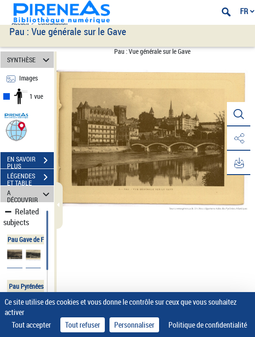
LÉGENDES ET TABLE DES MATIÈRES (30, 178)
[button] (16, 129)
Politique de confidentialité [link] (207, 325)
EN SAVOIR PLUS (30, 161)
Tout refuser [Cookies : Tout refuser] (82, 325)
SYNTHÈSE (29, 59)
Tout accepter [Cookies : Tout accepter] (31, 325)
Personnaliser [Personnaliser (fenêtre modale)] (134, 325)
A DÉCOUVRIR (29, 194)
